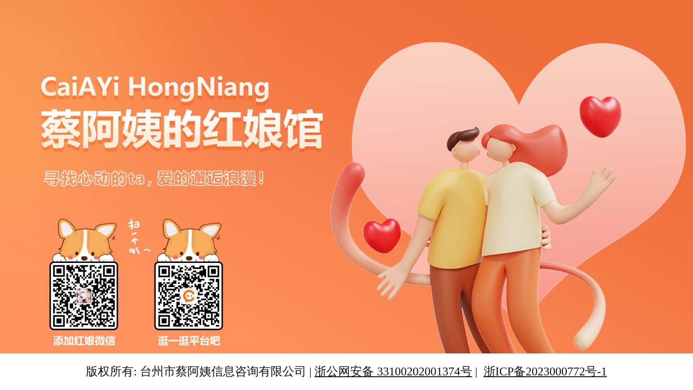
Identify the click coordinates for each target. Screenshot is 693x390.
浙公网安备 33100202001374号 (393, 371)
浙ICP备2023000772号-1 (545, 371)
